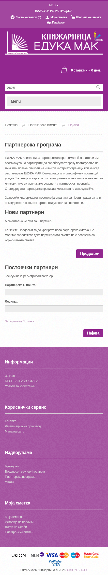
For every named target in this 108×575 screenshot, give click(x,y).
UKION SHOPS (77, 570)
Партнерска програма (20, 477)
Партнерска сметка (43, 125)
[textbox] (49, 87)
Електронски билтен (19, 532)
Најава (73, 125)
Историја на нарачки (19, 522)
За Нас (10, 376)
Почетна (11, 125)
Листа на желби (16, 527)
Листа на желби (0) (28, 17)
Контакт (10, 421)
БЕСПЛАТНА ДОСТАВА (21, 381)
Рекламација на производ (23, 426)
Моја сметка (58, 17)
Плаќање (58, 22)
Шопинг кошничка (88, 17)
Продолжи (89, 253)
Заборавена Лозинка (19, 321)
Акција (9, 481)
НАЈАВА (40, 11)
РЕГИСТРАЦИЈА (61, 11)
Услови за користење (20, 386)
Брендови (12, 466)
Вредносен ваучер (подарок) (25, 471)
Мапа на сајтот (15, 431)
